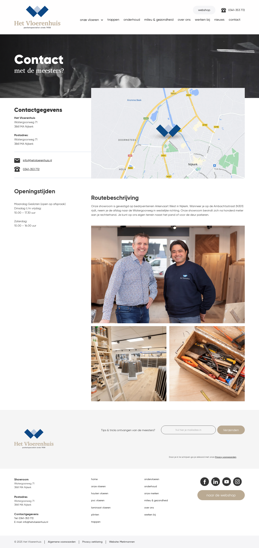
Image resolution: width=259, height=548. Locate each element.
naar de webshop (221, 495)
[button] (91, 20)
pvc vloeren (97, 500)
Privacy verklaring (92, 541)
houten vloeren (99, 493)
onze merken (151, 493)
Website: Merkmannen (122, 541)
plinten (95, 514)
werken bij (202, 20)
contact (234, 20)
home (94, 479)
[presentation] (188, 445)
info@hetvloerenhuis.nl (37, 160)
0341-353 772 (236, 10)
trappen (113, 20)
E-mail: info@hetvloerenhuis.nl (31, 522)
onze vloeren (98, 486)
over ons (184, 20)
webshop (204, 10)
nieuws (219, 20)
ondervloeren (151, 479)
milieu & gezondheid (156, 500)
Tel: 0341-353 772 (24, 518)
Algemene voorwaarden (62, 541)
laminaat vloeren (101, 507)
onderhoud (132, 20)
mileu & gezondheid (158, 20)
